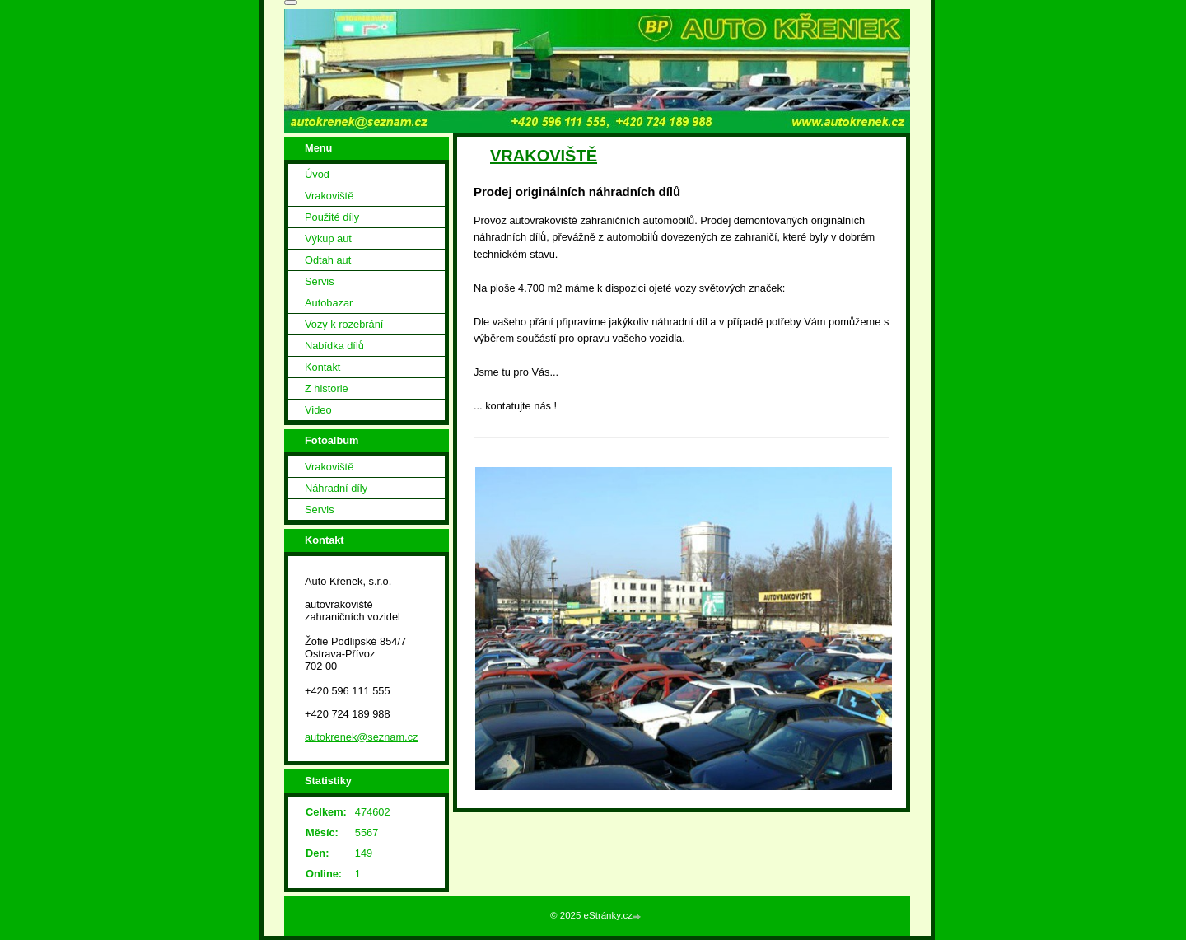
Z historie (326, 388)
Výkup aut (328, 238)
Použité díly (332, 217)
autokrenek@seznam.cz (361, 737)
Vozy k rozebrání (344, 324)
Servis (319, 281)
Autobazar (329, 303)
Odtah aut (328, 260)
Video (318, 410)
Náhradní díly (336, 488)
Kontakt (322, 367)
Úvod (317, 174)
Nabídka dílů (334, 345)
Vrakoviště (329, 195)
